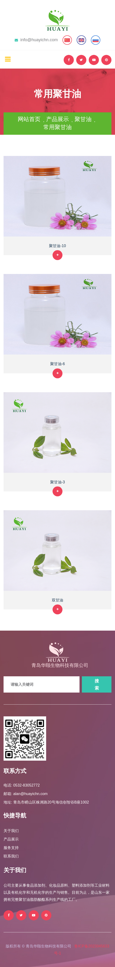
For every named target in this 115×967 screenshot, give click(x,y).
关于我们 (11, 831)
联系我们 (11, 856)
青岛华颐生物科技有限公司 (59, 665)
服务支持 (11, 848)
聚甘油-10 (57, 246)
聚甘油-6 (57, 364)
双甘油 (57, 600)
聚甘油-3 (57, 482)
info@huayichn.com (36, 39)
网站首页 (29, 119)
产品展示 (57, 119)
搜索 (97, 684)
